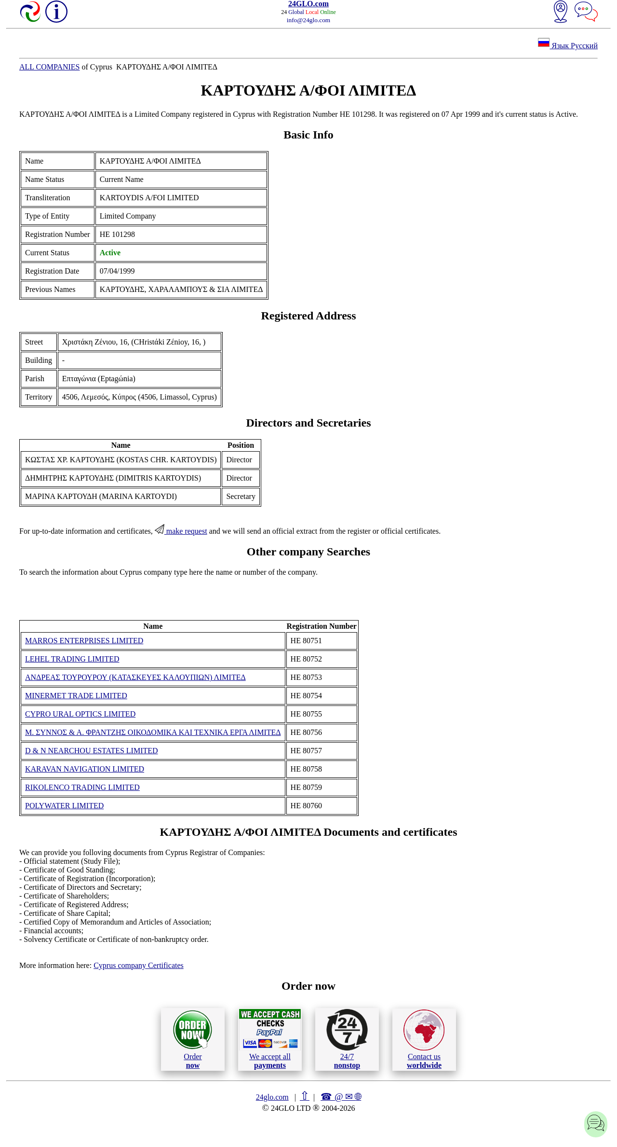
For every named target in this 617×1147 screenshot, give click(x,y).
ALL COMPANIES (49, 67)
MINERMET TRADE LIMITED (76, 695)
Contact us (423, 1039)
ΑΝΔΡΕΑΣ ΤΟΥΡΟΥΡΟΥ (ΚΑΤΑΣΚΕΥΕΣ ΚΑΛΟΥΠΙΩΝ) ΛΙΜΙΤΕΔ (135, 677)
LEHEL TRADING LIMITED (72, 659)
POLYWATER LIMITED (64, 806)
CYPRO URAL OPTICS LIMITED (80, 714)
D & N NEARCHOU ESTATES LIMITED (91, 750)
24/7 (347, 1039)
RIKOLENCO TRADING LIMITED (82, 787)
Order (192, 1039)
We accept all (270, 1039)
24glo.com (272, 1097)
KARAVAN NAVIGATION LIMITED (84, 769)
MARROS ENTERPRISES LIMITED (84, 640)
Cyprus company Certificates (139, 965)
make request (181, 531)
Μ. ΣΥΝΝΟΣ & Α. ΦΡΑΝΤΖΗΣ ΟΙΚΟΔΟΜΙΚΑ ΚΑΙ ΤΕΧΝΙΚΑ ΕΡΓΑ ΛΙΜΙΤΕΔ (153, 732)
